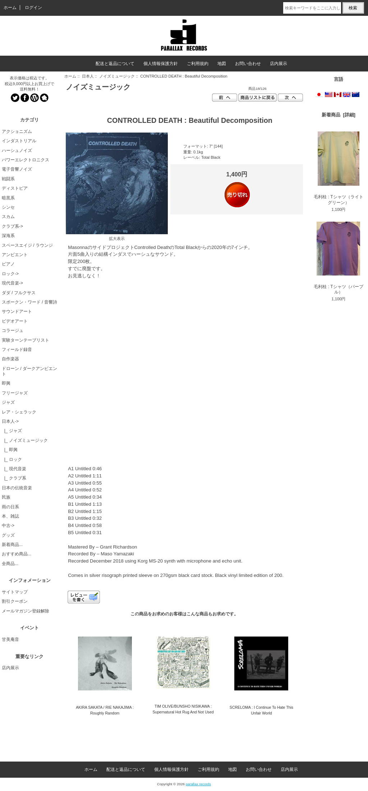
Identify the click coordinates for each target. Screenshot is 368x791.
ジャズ (8, 402)
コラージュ (12, 330)
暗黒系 (8, 197)
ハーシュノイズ (17, 150)
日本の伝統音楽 (17, 487)
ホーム (10, 7)
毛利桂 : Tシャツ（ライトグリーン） (338, 168)
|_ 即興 (10, 449)
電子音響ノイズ (17, 169)
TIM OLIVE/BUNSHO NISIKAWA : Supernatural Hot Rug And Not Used (183, 709)
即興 (6, 383)
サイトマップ (15, 592)
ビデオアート (15, 321)
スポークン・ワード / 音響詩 (29, 302)
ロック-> (10, 273)
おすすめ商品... (16, 553)
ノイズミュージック (117, 76)
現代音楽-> (12, 283)
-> (10, 421)
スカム (8, 216)
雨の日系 (10, 506)
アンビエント (15, 254)
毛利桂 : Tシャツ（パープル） (338, 258)
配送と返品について (115, 63)
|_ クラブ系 (14, 478)
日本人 (88, 76)
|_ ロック (12, 459)
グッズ (8, 535)
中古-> (8, 525)
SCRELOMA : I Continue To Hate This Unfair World (261, 710)
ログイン (33, 7)
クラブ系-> (12, 226)
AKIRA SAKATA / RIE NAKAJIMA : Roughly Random (105, 710)
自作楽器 (10, 358)
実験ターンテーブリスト (25, 340)
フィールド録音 (17, 349)
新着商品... (12, 544)
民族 (6, 497)
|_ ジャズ (12, 430)
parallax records (198, 784)
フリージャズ (15, 393)
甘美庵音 (10, 639)
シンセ (8, 207)
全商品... (10, 563)
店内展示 (278, 63)
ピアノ (8, 264)
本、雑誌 (10, 516)
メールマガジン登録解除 (25, 611)
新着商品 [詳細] (338, 114)
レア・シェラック (19, 412)
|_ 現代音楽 (14, 468)
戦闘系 (8, 178)
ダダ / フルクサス (19, 292)
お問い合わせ (248, 63)
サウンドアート (17, 311)
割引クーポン (15, 601)
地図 (221, 63)
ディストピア (15, 188)
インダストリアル (19, 140)
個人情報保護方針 (160, 63)
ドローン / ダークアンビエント (29, 371)
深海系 (8, 235)
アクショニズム (17, 131)
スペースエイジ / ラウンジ (27, 245)
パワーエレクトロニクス (25, 159)
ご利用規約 (197, 63)
